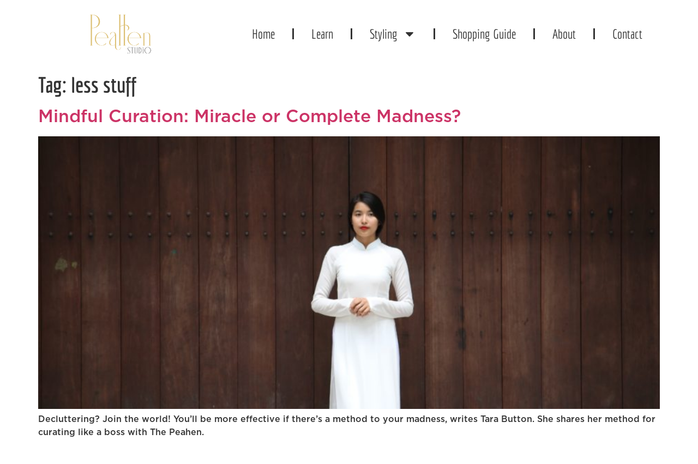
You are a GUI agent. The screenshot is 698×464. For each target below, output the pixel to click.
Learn (322, 33)
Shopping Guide (484, 33)
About (564, 33)
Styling (393, 34)
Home (263, 33)
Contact (627, 33)
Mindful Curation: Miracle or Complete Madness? (249, 116)
